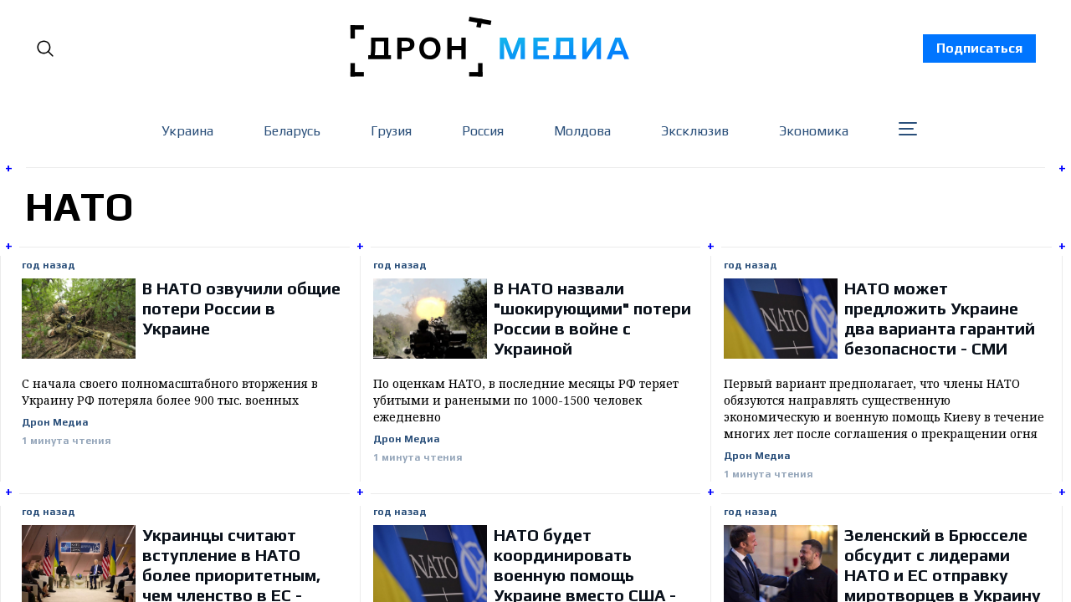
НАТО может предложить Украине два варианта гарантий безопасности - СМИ (939, 318)
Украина (187, 131)
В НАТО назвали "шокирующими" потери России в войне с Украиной (592, 318)
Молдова (582, 131)
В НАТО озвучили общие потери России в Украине (241, 308)
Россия (483, 131)
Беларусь (292, 131)
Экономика (813, 131)
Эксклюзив (695, 131)
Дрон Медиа (55, 422)
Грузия (391, 131)
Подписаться (979, 48)
